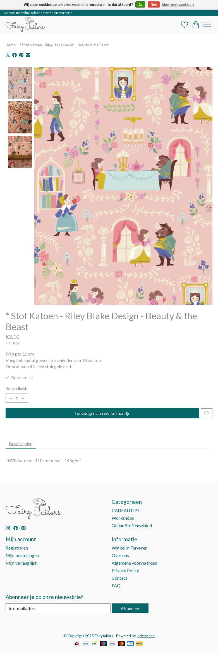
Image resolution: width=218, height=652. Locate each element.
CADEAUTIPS (126, 510)
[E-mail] (58, 608)
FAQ (116, 585)
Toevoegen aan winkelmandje (102, 413)
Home (10, 45)
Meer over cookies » (178, 5)
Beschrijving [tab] (21, 443)
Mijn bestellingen (22, 555)
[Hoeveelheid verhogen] (22, 398)
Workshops (123, 518)
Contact (119, 578)
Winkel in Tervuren (129, 547)
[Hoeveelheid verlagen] (11, 398)
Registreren (17, 547)
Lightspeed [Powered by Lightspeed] (146, 636)
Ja (140, 5)
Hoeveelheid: (16, 388)
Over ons (120, 555)
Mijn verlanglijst (21, 562)
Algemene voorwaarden (134, 562)
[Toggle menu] (206, 24)
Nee (154, 5)
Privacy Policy (125, 570)
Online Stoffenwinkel (132, 525)
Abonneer (130, 608)
